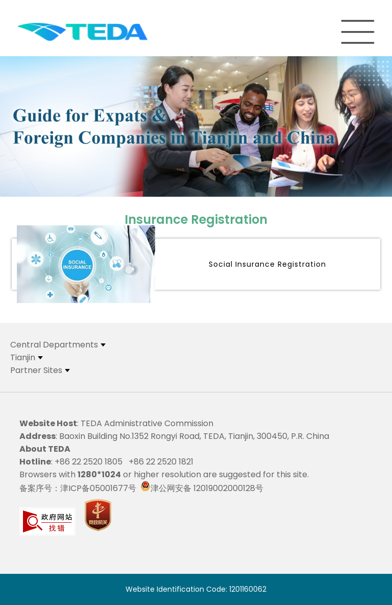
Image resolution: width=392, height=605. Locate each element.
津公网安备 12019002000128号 (201, 488)
